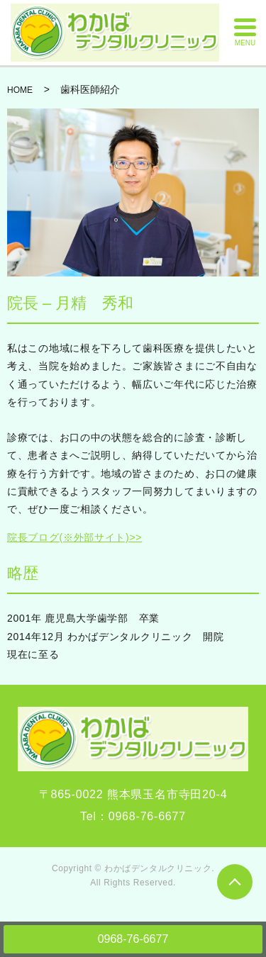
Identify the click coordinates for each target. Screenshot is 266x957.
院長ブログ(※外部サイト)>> (74, 537)
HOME (20, 90)
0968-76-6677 (133, 939)
